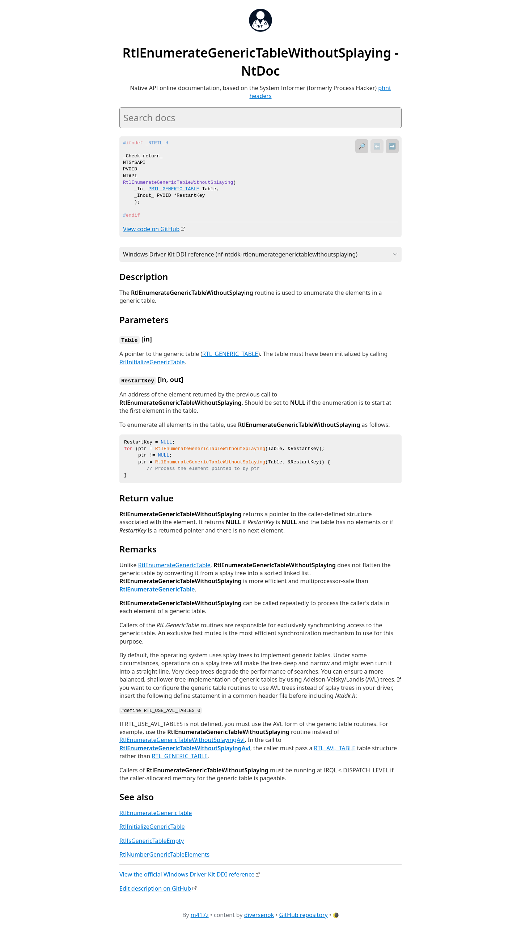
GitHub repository (303, 914)
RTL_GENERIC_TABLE (230, 353)
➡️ (392, 146)
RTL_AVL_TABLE (335, 747)
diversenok (259, 914)
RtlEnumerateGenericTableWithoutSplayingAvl (182, 739)
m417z (200, 914)
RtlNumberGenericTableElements (164, 853)
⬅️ (377, 146)
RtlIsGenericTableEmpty (151, 839)
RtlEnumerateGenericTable (174, 564)
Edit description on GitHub (155, 887)
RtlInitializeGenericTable (152, 361)
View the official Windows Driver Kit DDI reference (186, 873)
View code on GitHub (151, 229)
